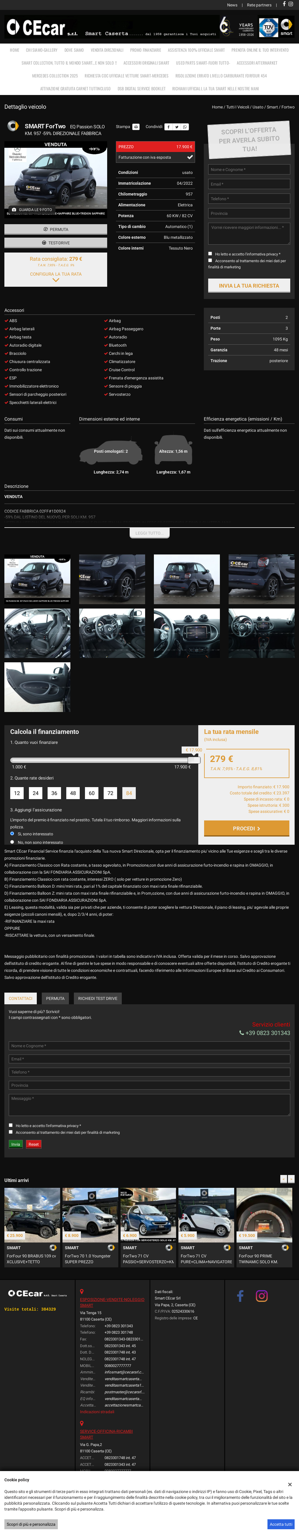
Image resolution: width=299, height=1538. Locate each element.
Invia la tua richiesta (249, 286)
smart (272, 107)
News (232, 5)
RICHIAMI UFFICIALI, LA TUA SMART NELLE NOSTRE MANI (215, 88)
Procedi (246, 828)
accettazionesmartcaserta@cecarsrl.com (140, 1420)
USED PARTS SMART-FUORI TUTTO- (203, 63)
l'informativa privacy (261, 254)
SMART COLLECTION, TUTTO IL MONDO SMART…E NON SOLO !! (69, 63)
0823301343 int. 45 (120, 1361)
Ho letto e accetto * (248, 254)
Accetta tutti (281, 1524)
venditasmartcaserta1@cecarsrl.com (136, 1401)
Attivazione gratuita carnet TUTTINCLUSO (75, 88)
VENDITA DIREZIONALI (107, 50)
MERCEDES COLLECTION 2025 (55, 75)
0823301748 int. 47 (120, 1374)
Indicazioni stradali (97, 1427)
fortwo (288, 107)
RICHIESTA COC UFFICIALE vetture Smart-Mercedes (126, 75)
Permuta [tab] (55, 1014)
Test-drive (56, 243)
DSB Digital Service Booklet (142, 88)
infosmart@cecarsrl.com (126, 1387)
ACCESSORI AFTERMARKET (257, 63)
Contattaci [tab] (20, 1014)
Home (14, 50)
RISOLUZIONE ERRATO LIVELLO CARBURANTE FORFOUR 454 (221, 75)
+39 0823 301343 (264, 1048)
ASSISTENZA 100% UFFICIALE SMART (196, 50)
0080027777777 (118, 1381)
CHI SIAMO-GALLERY (42, 50)
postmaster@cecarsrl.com (127, 1407)
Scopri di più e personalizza (31, 1524)
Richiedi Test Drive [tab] (97, 1014)
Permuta (56, 229)
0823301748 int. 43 (120, 1368)
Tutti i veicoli (237, 107)
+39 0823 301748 (119, 1348)
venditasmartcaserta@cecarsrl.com (135, 1394)
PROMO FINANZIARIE (145, 50)
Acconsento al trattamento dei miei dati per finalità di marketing (68, 1148)
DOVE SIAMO (74, 50)
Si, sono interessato (35, 834)
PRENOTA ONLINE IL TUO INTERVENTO (260, 50)
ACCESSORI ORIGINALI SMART (146, 63)
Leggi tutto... (149, 533)
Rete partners (259, 5)
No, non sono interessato (40, 842)
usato (258, 107)
